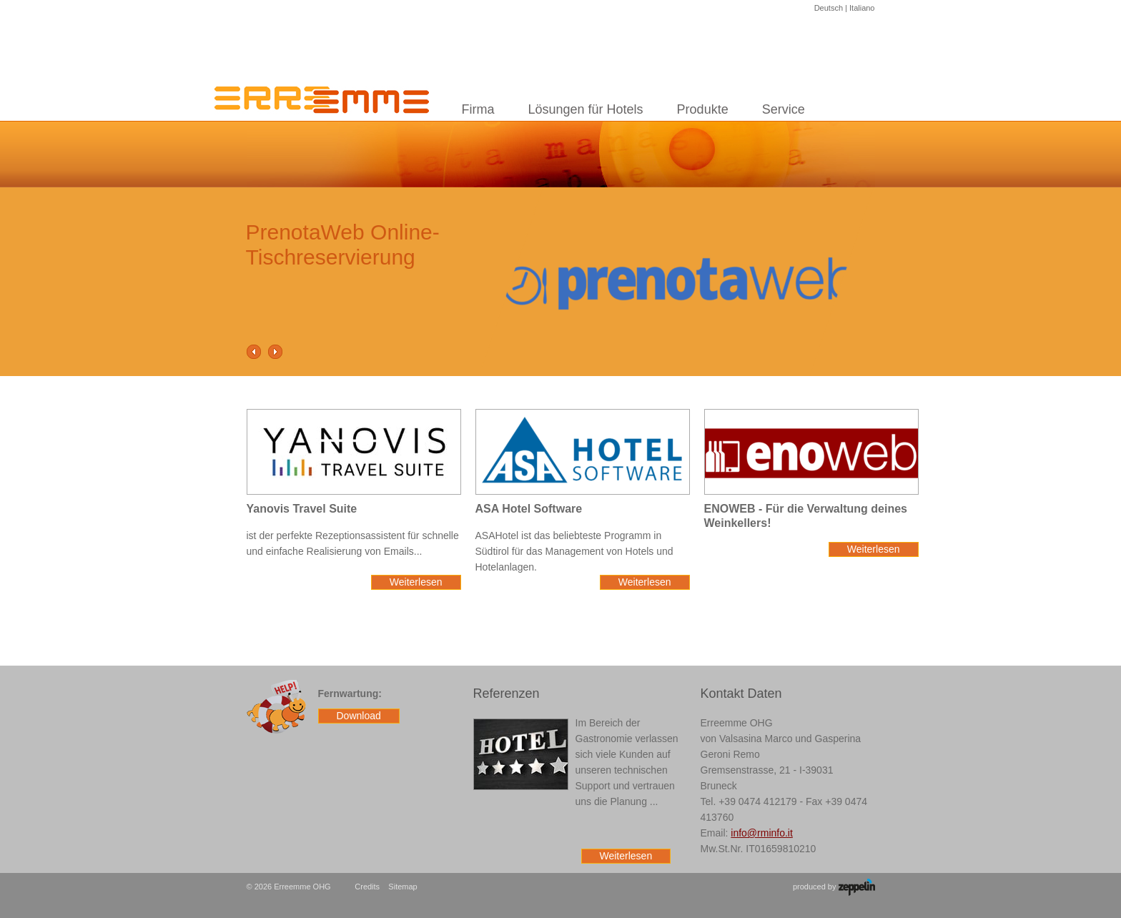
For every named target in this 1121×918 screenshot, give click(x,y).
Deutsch (828, 8)
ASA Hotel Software (529, 509)
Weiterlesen (416, 582)
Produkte (703, 109)
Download (359, 715)
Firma (478, 109)
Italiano (861, 8)
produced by (834, 887)
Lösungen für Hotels (585, 109)
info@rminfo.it (762, 833)
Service (783, 109)
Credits (367, 886)
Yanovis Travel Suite (302, 509)
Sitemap (402, 886)
